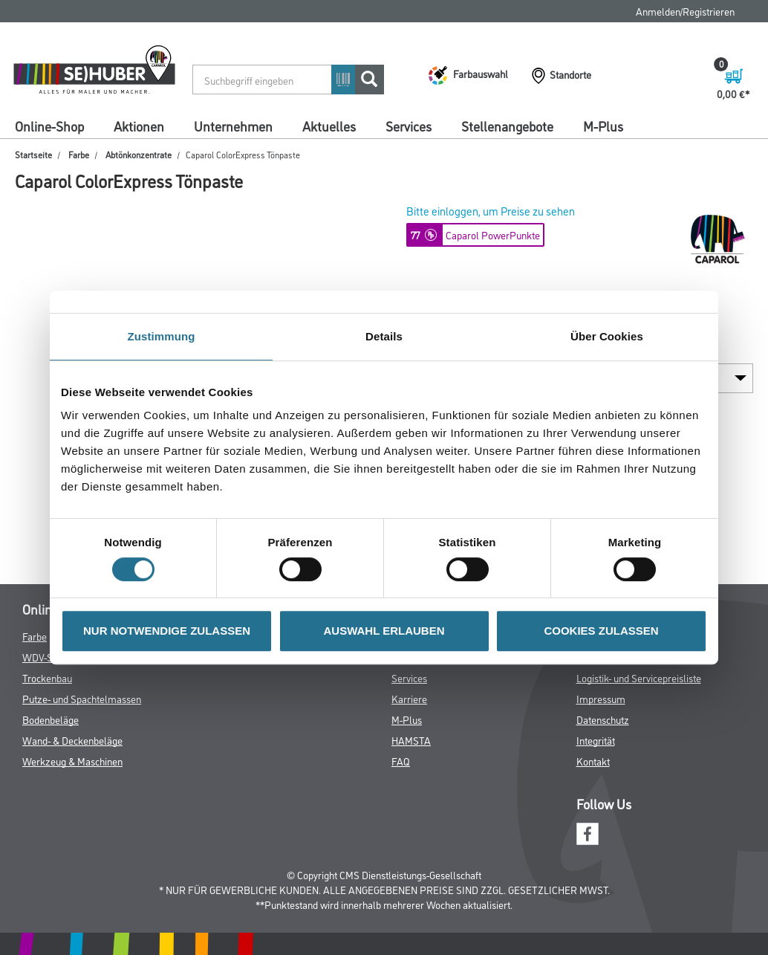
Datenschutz (602, 719)
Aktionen (139, 126)
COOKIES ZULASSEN (601, 630)
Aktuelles (329, 126)
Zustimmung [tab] (161, 336)
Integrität (595, 740)
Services (408, 126)
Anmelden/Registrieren (685, 11)
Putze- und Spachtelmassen (81, 698)
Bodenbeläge (50, 719)
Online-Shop (49, 126)
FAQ (400, 761)
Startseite (33, 154)
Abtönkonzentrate (138, 154)
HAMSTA (411, 740)
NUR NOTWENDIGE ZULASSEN (166, 630)
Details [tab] (384, 336)
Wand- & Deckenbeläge (72, 740)
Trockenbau (47, 677)
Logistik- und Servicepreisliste (638, 677)
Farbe (78, 154)
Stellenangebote (507, 126)
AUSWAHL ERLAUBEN (383, 630)
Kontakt (593, 761)
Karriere (409, 698)
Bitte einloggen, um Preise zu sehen (490, 210)
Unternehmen (233, 126)
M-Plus (603, 126)
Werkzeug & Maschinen (72, 761)
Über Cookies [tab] (606, 336)
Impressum (600, 698)
